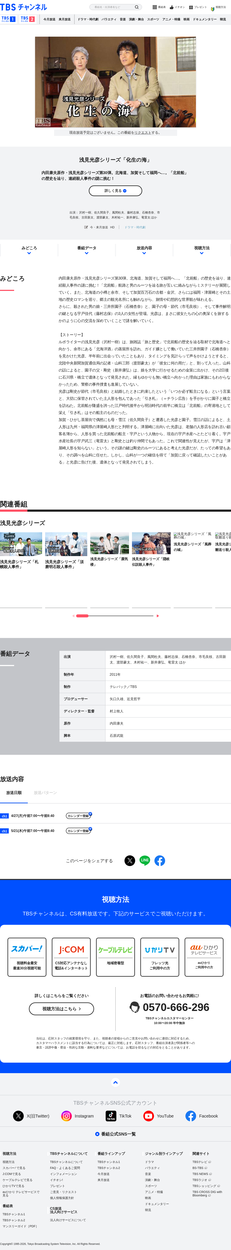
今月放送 (49, 19)
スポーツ (153, 19)
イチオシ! (56, 1180)
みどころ (29, 248)
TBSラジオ (199, 1180)
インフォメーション (63, 1174)
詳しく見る (113, 191)
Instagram (84, 1116)
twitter (129, 860)
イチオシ (180, 7)
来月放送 (65, 19)
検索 (137, 7)
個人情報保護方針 (62, 1198)
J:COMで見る (12, 1174)
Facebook (208, 1116)
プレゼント (200, 7)
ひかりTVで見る (13, 1186)
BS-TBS (197, 1168)
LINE (144, 860)
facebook (159, 860)
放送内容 (144, 248)
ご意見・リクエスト (63, 1192)
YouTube (165, 1116)
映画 (187, 19)
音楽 (123, 19)
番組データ (86, 248)
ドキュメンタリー (205, 19)
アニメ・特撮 (171, 19)
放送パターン (45, 793)
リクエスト (142, 132)
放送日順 (14, 793)
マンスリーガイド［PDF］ (20, 1226)
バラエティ (109, 19)
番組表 (162, 7)
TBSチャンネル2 (27, 19)
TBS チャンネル (23, 7)
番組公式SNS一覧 (118, 1134)
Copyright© (6, 1243)
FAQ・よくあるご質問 (65, 1168)
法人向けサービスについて (68, 1220)
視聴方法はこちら (59, 1008)
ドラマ (149, 1162)
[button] (158, 616)
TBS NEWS (200, 1174)
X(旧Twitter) (38, 1116)
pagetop (115, 1082)
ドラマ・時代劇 (87, 19)
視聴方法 (221, 7)
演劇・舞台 (136, 19)
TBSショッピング (204, 1186)
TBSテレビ (199, 1162)
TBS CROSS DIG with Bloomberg (207, 1193)
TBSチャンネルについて (66, 1162)
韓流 (223, 19)
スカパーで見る (14, 1168)
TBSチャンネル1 (8, 19)
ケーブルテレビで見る (18, 1180)
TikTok (125, 1116)
